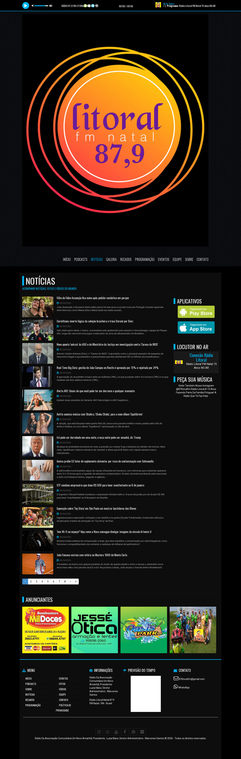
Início (67, 259)
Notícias (97, 259)
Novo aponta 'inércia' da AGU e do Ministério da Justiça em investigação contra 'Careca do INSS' (107, 344)
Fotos (62, 684)
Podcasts (80, 259)
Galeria (111, 259)
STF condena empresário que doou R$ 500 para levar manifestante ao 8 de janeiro (100, 485)
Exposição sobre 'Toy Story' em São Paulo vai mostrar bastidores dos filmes (96, 508)
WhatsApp (184, 687)
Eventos (163, 259)
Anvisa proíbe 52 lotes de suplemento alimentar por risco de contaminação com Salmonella (105, 461)
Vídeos (62, 689)
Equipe (177, 259)
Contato (202, 259)
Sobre (189, 259)
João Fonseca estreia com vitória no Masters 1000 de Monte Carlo (92, 555)
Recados (126, 259)
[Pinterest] (133, 731)
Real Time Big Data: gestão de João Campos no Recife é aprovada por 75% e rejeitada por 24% (108, 367)
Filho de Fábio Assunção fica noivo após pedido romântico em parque (93, 298)
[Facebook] (124, 731)
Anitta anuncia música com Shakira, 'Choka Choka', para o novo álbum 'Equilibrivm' (100, 414)
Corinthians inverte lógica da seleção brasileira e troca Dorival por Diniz (95, 321)
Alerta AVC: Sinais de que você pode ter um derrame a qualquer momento (96, 391)
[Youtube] (116, 731)
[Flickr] (142, 731)
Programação (144, 259)
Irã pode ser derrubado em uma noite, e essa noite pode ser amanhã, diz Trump (99, 437)
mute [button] (33, 5)
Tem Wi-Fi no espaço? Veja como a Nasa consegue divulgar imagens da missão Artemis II (104, 531)
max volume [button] (50, 5)
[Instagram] (99, 731)
